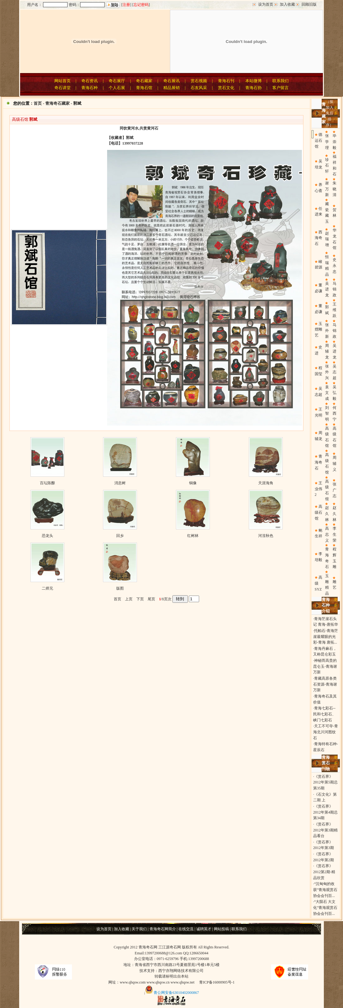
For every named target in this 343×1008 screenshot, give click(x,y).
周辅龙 (327, 351)
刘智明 (327, 414)
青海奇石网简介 (163, 929)
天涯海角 (265, 483)
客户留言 (280, 87)
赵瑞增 (327, 239)
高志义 (327, 534)
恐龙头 (47, 535)
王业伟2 (318, 489)
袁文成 (327, 393)
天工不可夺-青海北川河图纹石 (325, 732)
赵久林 (327, 514)
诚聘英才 (203, 929)
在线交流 (185, 929)
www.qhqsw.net (182, 982)
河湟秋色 (265, 535)
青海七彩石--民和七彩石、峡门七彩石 (324, 714)
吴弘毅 (334, 393)
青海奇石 (318, 462)
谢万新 (327, 189)
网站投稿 (221, 929)
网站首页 (62, 80)
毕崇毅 (334, 142)
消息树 (120, 483)
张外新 (327, 331)
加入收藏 (287, 4)
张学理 (327, 142)
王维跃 (334, 310)
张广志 (334, 490)
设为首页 (265, 4)
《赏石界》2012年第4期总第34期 (325, 812)
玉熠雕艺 (318, 329)
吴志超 (334, 372)
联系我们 (280, 80)
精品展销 (171, 87)
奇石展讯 (171, 80)
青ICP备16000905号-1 (217, 982)
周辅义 (334, 463)
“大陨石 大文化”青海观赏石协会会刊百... (325, 907)
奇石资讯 (89, 80)
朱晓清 (334, 189)
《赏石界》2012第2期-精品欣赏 (324, 872)
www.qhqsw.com (132, 982)
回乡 (120, 535)
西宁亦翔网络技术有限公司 (181, 970)
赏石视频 (199, 80)
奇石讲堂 (62, 87)
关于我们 (139, 929)
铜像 (193, 483)
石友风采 (199, 87)
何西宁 (334, 414)
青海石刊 (226, 80)
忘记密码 (141, 5)
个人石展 (117, 87)
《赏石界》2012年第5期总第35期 (325, 782)
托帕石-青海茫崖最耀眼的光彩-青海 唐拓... (325, 637)
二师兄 (47, 588)
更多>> (335, 113)
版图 (120, 588)
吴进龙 (327, 289)
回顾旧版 (309, 4)
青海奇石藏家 (57, 103)
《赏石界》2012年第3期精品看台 (325, 830)
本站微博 (253, 80)
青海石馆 (144, 87)
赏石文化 (226, 87)
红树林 (193, 535)
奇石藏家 (144, 80)
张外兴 (327, 372)
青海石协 (253, 87)
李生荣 (334, 534)
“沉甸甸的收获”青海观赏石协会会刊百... (325, 890)
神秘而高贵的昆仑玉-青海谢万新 (325, 666)
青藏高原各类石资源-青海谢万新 (325, 684)
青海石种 (89, 87)
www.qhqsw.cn (158, 982)
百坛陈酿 (47, 483)
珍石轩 (327, 165)
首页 (38, 103)
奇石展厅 (117, 80)
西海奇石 (318, 238)
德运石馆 (318, 140)
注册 (126, 5)
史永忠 (334, 265)
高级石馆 (318, 512)
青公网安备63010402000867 (176, 992)
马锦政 (334, 289)
